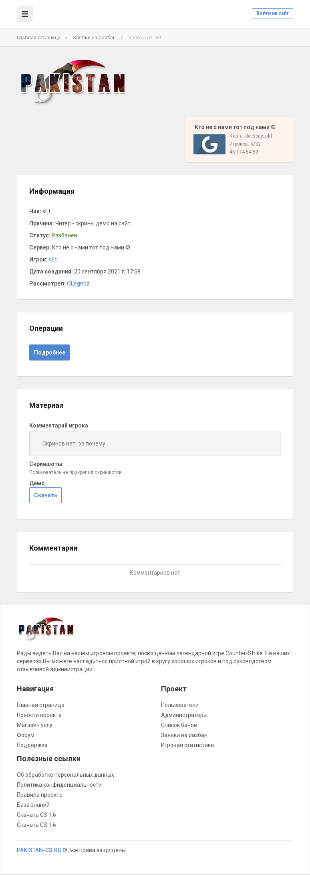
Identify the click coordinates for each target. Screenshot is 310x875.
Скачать (45, 495)
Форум (25, 735)
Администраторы (184, 715)
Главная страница (38, 37)
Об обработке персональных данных (65, 775)
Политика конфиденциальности (59, 785)
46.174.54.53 (243, 152)
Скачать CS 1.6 (36, 815)
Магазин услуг (36, 725)
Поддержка (32, 745)
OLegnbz (78, 283)
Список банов (179, 725)
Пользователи (180, 705)
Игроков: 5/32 (245, 144)
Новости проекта (39, 715)
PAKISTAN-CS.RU (39, 850)
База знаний (33, 805)
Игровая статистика (187, 745)
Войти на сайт (272, 13)
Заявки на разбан (94, 37)
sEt (53, 259)
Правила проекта (39, 795)
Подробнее (49, 352)
